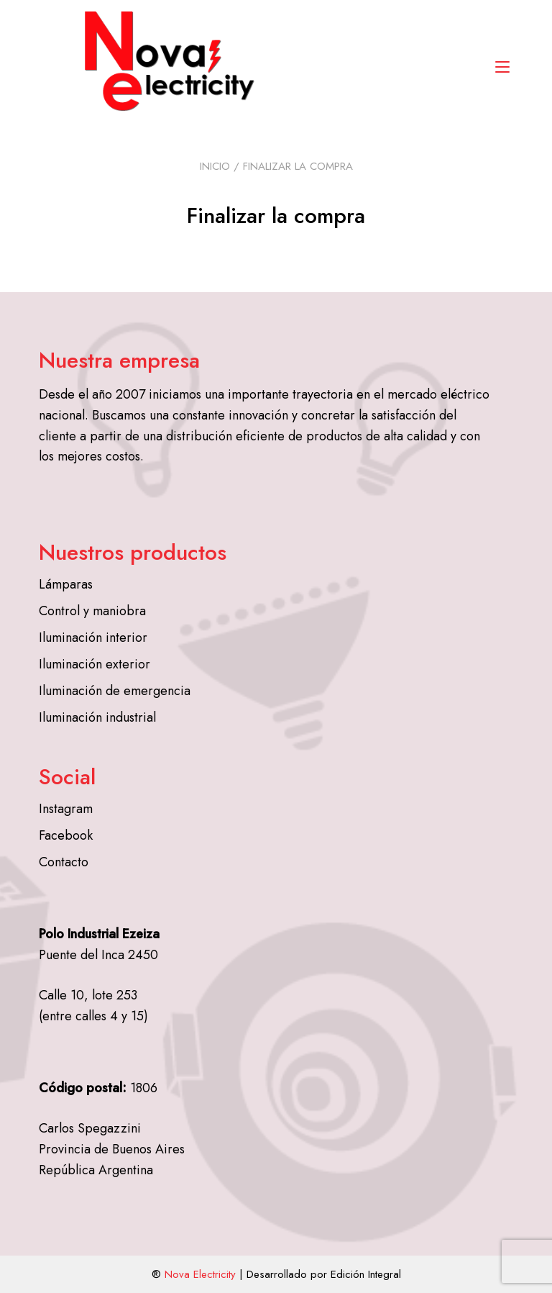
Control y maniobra (92, 611)
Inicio (215, 166)
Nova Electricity (200, 1274)
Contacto (63, 862)
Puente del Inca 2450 (98, 954)
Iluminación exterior (94, 664)
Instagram (66, 808)
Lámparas (66, 584)
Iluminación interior (93, 637)
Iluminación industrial (97, 717)
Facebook (66, 835)
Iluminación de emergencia (114, 690)
